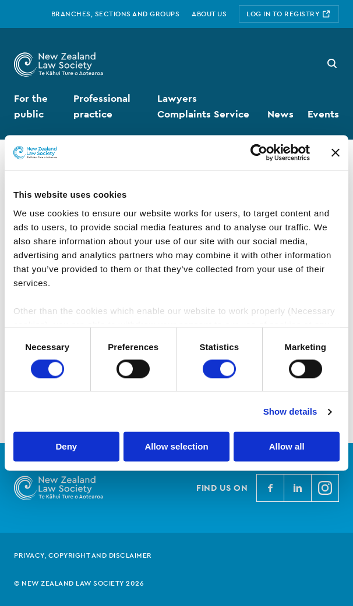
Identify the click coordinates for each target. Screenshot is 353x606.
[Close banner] (335, 152)
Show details (290, 411)
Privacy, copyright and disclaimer (83, 555)
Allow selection (176, 447)
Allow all (287, 447)
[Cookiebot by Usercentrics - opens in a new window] (259, 152)
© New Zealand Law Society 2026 (79, 583)
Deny (66, 447)
